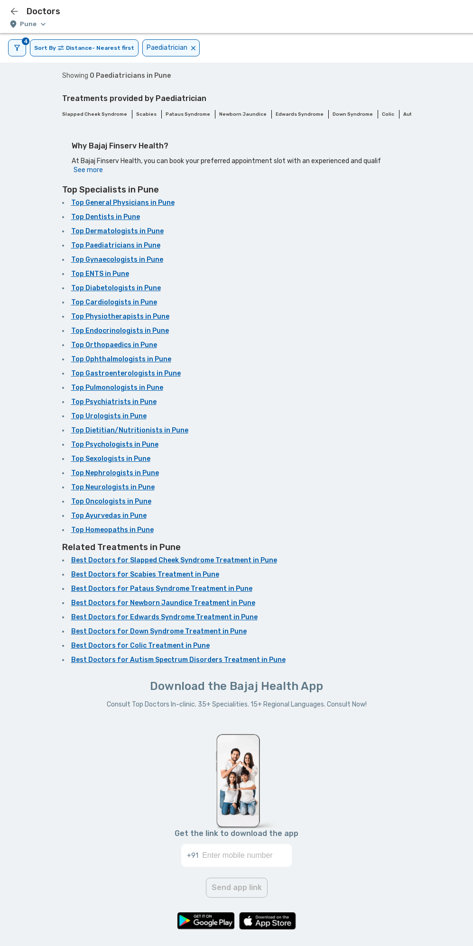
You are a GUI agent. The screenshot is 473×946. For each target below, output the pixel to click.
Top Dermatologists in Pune (117, 231)
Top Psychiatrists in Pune (114, 402)
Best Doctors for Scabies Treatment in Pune (145, 574)
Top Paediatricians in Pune (115, 245)
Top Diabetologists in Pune (116, 288)
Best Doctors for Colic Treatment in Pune (140, 646)
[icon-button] (14, 11)
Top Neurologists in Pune (113, 487)
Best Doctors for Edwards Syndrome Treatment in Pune (164, 617)
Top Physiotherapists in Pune (120, 316)
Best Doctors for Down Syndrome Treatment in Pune (159, 631)
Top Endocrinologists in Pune (120, 331)
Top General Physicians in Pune (123, 203)
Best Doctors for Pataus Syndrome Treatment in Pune (161, 589)
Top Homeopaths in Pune (112, 530)
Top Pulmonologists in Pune (117, 388)
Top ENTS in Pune (100, 274)
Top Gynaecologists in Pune (117, 260)
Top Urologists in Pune (109, 416)
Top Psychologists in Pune (114, 445)
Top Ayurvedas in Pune (109, 516)
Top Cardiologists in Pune (114, 302)
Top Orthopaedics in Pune (114, 345)
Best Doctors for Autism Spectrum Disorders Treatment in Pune (178, 660)
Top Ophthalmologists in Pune (121, 359)
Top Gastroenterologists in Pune (126, 373)
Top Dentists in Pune (105, 217)
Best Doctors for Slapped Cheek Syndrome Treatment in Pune (174, 560)
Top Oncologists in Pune (111, 501)
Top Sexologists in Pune (110, 459)
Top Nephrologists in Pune (115, 473)
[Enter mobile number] (247, 855)
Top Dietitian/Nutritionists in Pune (129, 430)
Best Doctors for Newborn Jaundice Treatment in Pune (163, 603)
